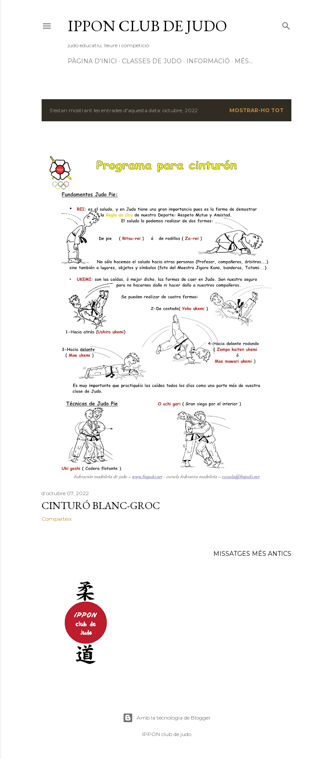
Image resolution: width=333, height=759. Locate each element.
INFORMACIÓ (208, 61)
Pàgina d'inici (92, 61)
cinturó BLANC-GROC (101, 505)
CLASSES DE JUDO (152, 61)
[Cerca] (286, 24)
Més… (244, 61)
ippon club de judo (147, 26)
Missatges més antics (252, 554)
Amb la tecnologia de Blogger (167, 718)
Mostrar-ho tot (256, 110)
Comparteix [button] (57, 519)
